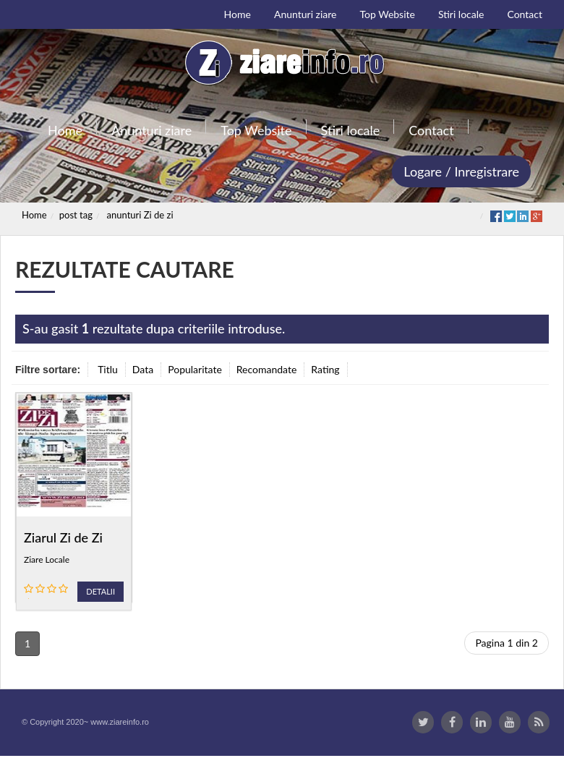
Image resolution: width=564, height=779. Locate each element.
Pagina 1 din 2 (506, 666)
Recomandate (266, 369)
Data (142, 369)
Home (34, 215)
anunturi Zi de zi (140, 215)
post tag (76, 215)
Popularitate (195, 369)
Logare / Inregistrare (461, 171)
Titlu (108, 369)
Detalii (100, 591)
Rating (325, 369)
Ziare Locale (46, 559)
